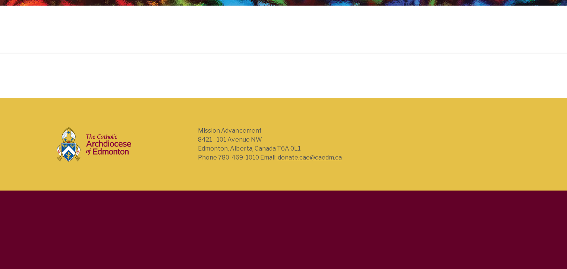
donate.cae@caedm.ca (310, 157)
